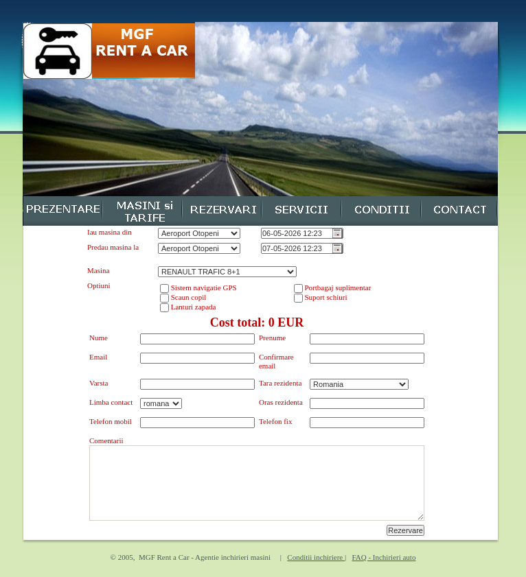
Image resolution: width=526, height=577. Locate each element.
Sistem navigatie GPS (203, 287)
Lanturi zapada (192, 307)
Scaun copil (187, 297)
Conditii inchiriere (316, 557)
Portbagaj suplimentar (337, 287)
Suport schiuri (325, 297)
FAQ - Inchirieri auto (383, 557)
